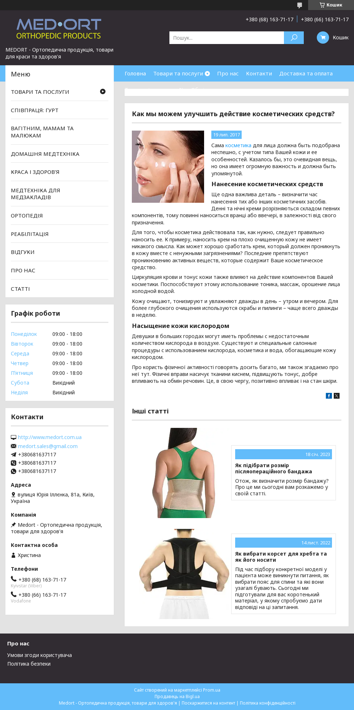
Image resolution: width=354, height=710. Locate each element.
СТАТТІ (20, 288)
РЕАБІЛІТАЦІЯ (30, 233)
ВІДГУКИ (23, 251)
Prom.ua (211, 690)
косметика (238, 145)
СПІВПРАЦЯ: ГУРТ (35, 110)
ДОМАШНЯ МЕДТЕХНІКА (45, 153)
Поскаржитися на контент (208, 703)
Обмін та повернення (219, 89)
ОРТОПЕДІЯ (27, 215)
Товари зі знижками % (154, 89)
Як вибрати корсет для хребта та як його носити (281, 557)
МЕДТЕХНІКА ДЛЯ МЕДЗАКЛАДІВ (35, 194)
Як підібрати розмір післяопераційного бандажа (273, 468)
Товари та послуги (178, 73)
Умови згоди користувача (39, 655)
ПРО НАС (23, 270)
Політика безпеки (29, 663)
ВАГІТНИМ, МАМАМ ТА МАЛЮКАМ (42, 131)
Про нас (228, 73)
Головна (135, 73)
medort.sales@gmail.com (48, 446)
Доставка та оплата (306, 73)
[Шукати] (294, 37)
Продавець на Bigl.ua (177, 696)
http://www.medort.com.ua (50, 437)
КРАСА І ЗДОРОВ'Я (35, 171)
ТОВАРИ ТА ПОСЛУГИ (40, 91)
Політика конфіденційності (267, 703)
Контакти (259, 73)
